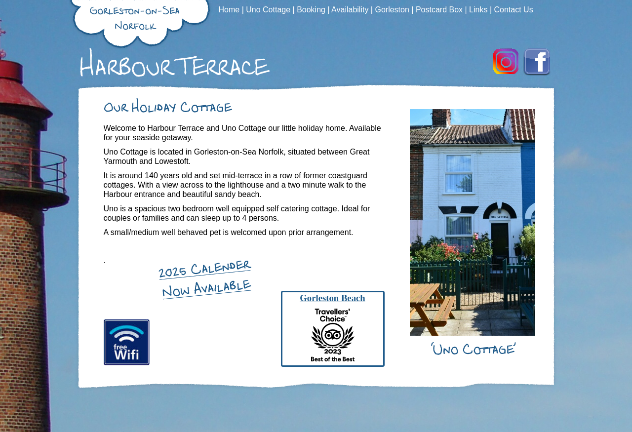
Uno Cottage (269, 9)
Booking (312, 9)
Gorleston (393, 9)
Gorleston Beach (332, 298)
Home (230, 9)
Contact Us (513, 9)
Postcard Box (440, 9)
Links (479, 9)
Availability (351, 9)
